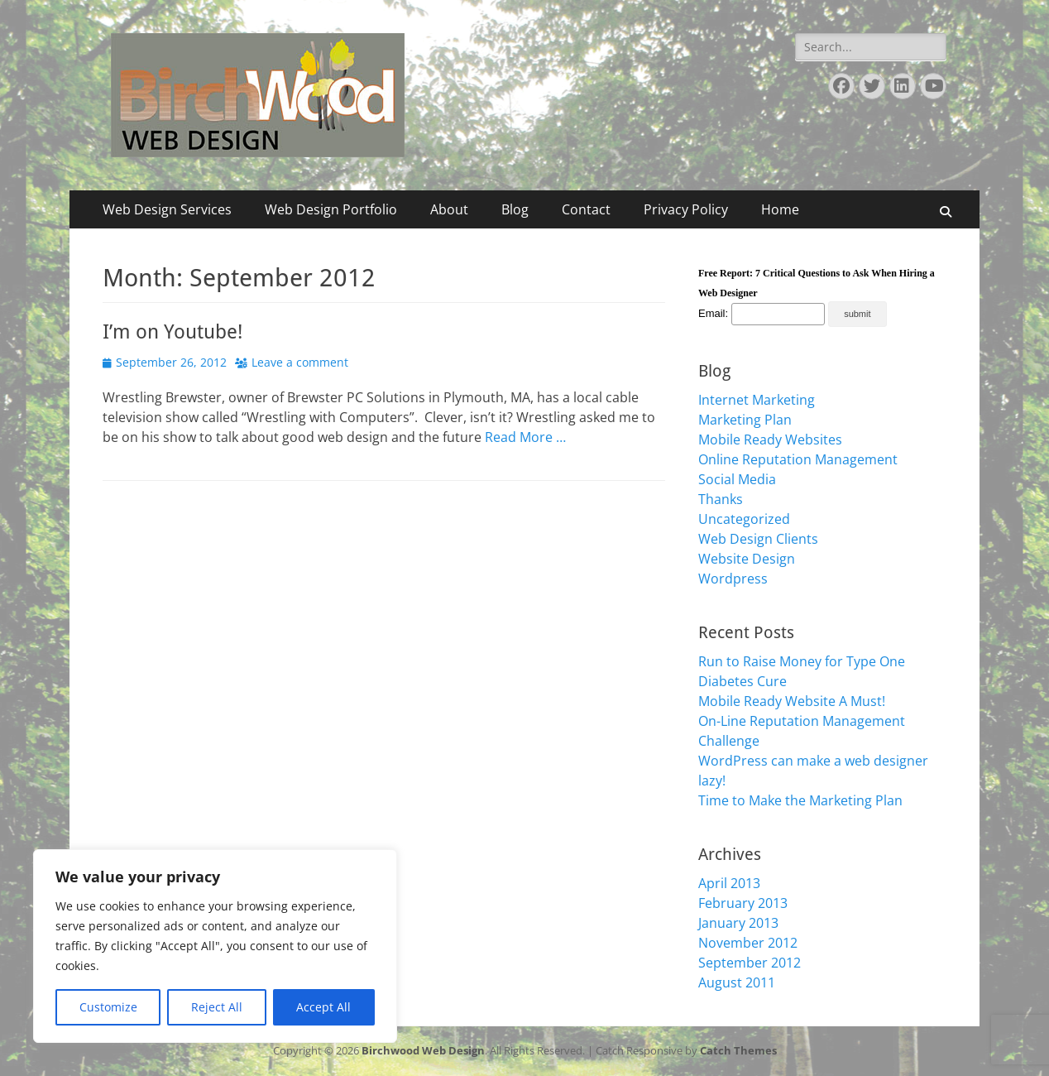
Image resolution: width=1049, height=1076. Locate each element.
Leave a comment (299, 362)
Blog (515, 209)
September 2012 (749, 963)
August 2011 (736, 982)
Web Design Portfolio (331, 209)
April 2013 (729, 883)
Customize (108, 1007)
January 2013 (738, 923)
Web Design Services (167, 209)
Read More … (525, 437)
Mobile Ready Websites (770, 439)
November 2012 (748, 943)
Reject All (216, 1007)
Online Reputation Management (798, 459)
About (449, 209)
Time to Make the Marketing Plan (800, 800)
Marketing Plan (745, 420)
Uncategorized (744, 519)
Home (780, 209)
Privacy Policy (686, 209)
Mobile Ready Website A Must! (791, 701)
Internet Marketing (756, 400)
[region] (215, 946)
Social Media (737, 479)
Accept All (323, 1007)
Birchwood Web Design (423, 1050)
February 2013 (743, 903)
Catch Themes (738, 1050)
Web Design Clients (758, 539)
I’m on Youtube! (172, 331)
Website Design (746, 559)
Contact (586, 209)
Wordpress (733, 578)
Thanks (720, 499)
